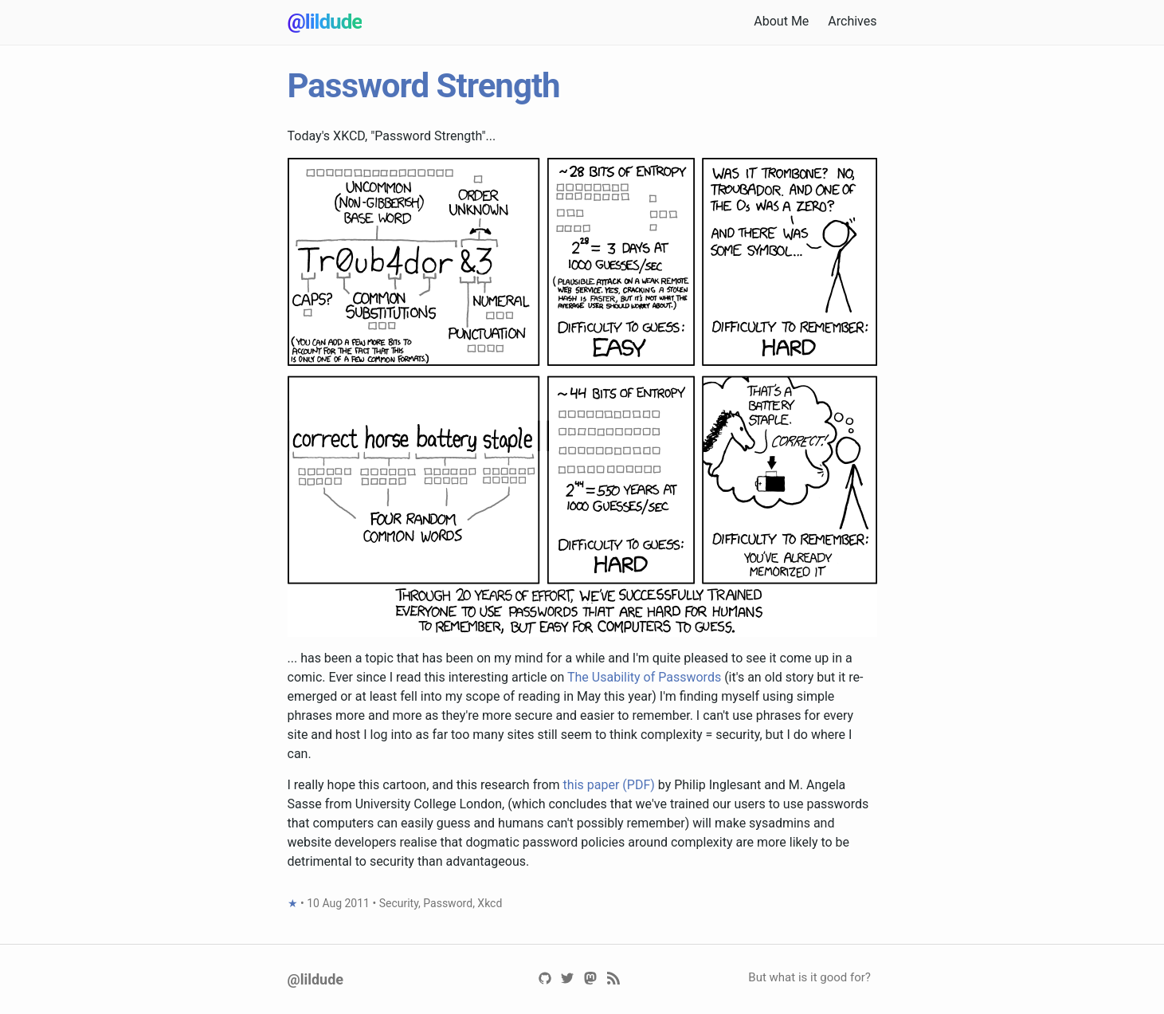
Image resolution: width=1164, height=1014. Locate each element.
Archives (852, 21)
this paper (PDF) (609, 784)
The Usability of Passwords (644, 677)
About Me (781, 21)
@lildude (325, 21)
